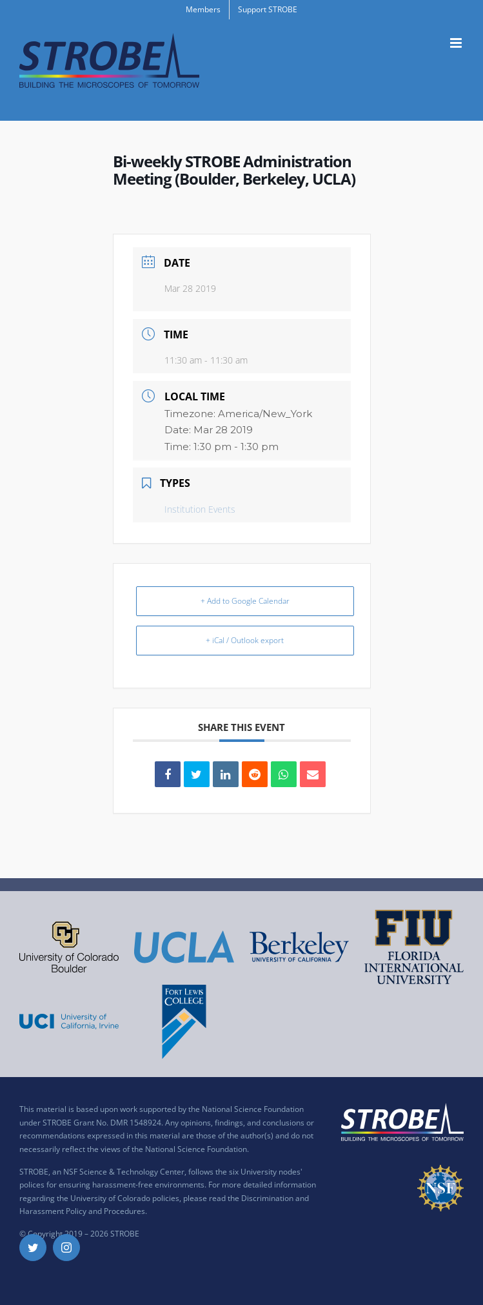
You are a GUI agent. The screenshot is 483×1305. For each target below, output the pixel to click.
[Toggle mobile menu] (457, 43)
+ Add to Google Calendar (245, 600)
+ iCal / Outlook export (245, 640)
